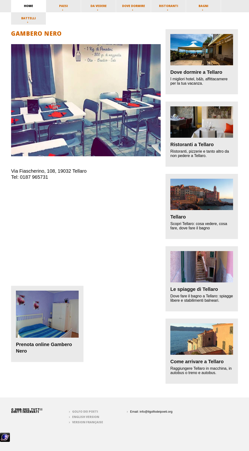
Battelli (28, 19)
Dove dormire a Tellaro (196, 72)
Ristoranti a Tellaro (192, 144)
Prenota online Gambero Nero (44, 348)
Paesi (63, 7)
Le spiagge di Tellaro (194, 289)
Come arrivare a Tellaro (197, 361)
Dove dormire (133, 7)
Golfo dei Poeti (85, 412)
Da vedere (98, 7)
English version (85, 417)
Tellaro (178, 216)
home (28, 6)
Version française (87, 422)
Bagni (203, 7)
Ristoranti (168, 7)
